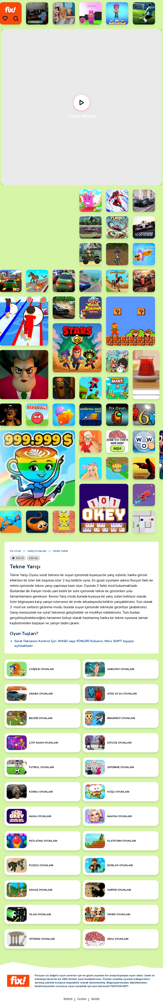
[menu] (5, 18)
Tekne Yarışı (60, 551)
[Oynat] (81, 102)
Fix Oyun (15, 551)
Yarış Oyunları (36, 551)
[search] (15, 18)
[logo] (10, 10)
